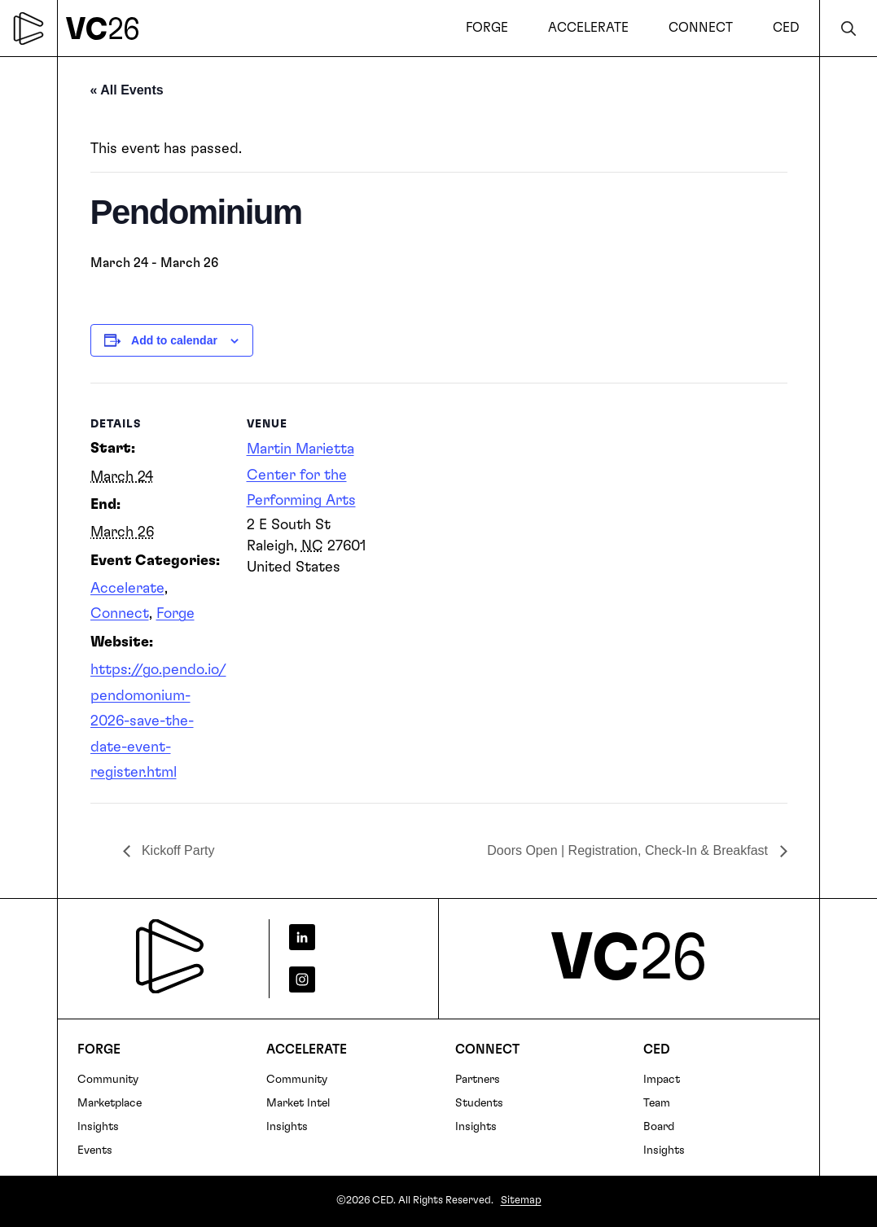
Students (479, 1103)
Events (94, 1150)
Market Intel (298, 1103)
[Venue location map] (489, 495)
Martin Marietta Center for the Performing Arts (301, 475)
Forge (175, 614)
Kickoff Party (176, 850)
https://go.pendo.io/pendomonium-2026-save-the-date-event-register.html (158, 721)
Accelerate (127, 588)
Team (656, 1103)
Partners (477, 1079)
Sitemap (521, 1200)
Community (107, 1079)
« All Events (127, 90)
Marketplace (109, 1103)
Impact (661, 1079)
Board (658, 1127)
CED (656, 1049)
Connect (119, 614)
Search (848, 28)
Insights (98, 1127)
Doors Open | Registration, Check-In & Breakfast (629, 850)
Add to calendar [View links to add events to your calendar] (174, 340)
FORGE (99, 1049)
